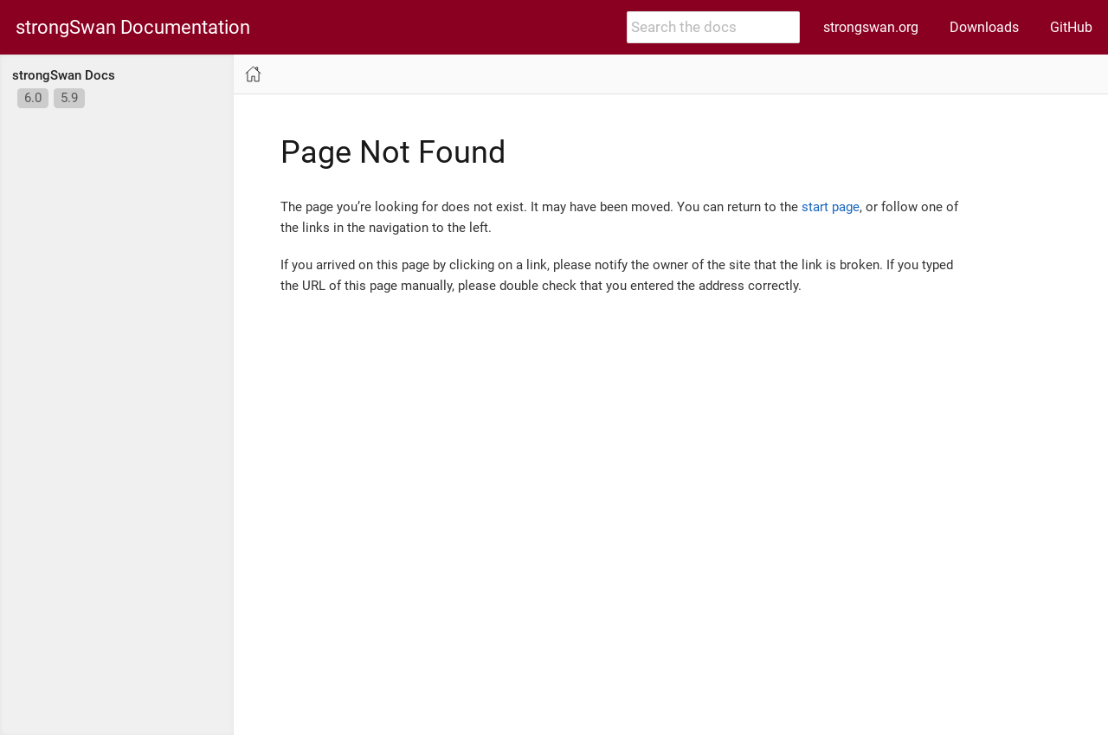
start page (831, 207)
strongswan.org (870, 27)
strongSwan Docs (63, 75)
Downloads (984, 27)
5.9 (69, 98)
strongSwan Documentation (133, 27)
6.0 (33, 98)
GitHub (1071, 27)
